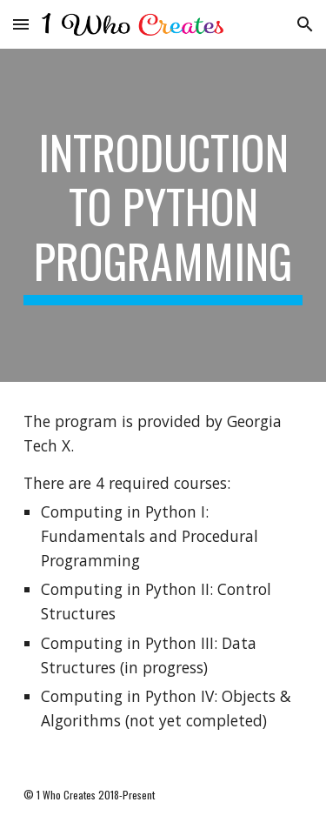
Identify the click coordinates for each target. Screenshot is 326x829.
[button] (21, 24)
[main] (163, 215)
